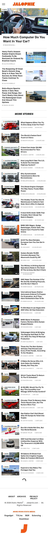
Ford (30, 53)
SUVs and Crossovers (9, 213)
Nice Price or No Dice (10, 388)
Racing (7, 306)
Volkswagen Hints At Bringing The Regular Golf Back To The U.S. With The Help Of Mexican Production (33, 335)
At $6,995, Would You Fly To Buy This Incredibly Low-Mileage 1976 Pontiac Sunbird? (33, 389)
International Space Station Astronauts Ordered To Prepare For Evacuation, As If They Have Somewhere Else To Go (33, 295)
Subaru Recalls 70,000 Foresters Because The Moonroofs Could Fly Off (30, 255)
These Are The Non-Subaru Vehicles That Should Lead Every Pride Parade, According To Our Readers (33, 350)
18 (18, 273)
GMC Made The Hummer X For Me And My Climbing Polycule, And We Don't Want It (33, 282)
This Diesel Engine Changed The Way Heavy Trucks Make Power (32, 189)
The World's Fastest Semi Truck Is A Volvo (31, 136)
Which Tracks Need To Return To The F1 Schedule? (32, 376)
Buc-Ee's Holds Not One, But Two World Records (32, 429)
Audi (6, 440)
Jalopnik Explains (11, 121)
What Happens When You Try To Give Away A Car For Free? (32, 124)
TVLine (19, 515)
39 (18, 286)
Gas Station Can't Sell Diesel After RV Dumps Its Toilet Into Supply (32, 416)
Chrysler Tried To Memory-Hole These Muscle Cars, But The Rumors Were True (33, 402)
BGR (27, 515)
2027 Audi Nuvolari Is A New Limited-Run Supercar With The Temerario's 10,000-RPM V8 (32, 442)
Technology (9, 319)
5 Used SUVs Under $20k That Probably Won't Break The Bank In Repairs (33, 215)
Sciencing (36, 515)
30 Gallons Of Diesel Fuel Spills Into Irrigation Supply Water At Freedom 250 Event (32, 456)
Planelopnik (9, 266)
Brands (7, 240)
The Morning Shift (11, 361)
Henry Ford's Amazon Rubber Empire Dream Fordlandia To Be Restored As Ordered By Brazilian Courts (12, 56)
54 (18, 447)
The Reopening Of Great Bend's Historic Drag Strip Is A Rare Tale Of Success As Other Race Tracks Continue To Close (12, 74)
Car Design (8, 279)
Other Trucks (9, 186)
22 (18, 354)
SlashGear (24, 519)
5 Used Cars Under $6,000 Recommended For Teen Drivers (31, 150)
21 (18, 433)
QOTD (5, 9)
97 (18, 394)
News (31, 71)
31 (18, 381)
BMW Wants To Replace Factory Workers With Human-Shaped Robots (33, 322)
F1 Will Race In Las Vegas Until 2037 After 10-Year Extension (33, 309)
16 (18, 340)
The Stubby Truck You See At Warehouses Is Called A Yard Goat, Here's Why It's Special (32, 202)
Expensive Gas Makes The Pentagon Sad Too (31, 469)
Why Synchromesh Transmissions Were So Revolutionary (30, 176)
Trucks (7, 134)
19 (18, 300)
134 (17, 368)
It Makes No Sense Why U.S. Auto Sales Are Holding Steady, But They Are (32, 363)
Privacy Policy (34, 497)
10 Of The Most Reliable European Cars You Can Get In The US (32, 242)
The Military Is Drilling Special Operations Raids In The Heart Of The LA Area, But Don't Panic (33, 268)
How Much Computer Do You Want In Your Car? (24, 39)
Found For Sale (10, 226)
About (11, 496)
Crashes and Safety (11, 147)
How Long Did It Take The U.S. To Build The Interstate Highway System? (33, 163)
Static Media (16, 503)
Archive (21, 496)
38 (18, 420)
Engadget (8, 515)
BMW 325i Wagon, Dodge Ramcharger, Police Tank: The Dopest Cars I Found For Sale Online (32, 228)
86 (18, 461)
